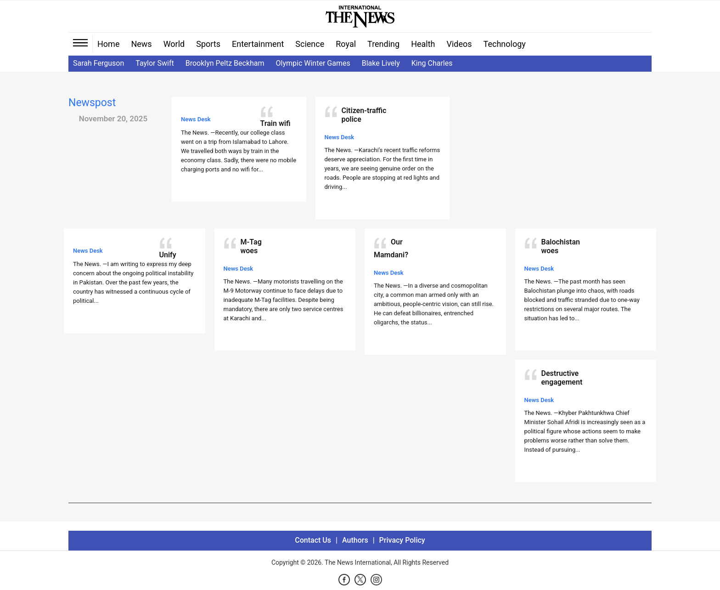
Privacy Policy (402, 540)
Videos (459, 44)
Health (423, 44)
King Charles (432, 63)
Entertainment (258, 44)
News (141, 44)
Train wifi (275, 123)
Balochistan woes (560, 246)
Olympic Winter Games (313, 63)
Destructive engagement (562, 377)
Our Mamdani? (391, 248)
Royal (346, 44)
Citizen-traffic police (364, 115)
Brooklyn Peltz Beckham (225, 63)
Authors (355, 540)
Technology (505, 44)
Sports (208, 44)
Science (309, 44)
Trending (383, 44)
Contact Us (313, 540)
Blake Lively (381, 63)
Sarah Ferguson (98, 63)
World (174, 44)
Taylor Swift (154, 63)
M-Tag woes (251, 246)
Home (108, 44)
